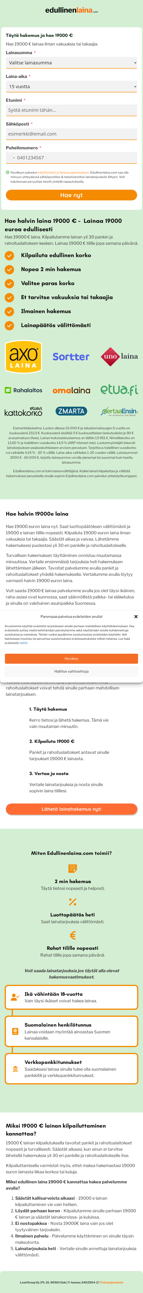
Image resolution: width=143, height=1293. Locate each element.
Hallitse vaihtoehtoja (71, 671)
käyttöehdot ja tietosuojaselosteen (63, 172)
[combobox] (11, 158)
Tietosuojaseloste (111, 1282)
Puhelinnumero (22, 147)
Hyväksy (72, 659)
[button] (136, 616)
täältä (23, 642)
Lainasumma (19, 52)
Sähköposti (17, 124)
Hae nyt (71, 195)
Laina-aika (16, 76)
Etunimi (14, 100)
